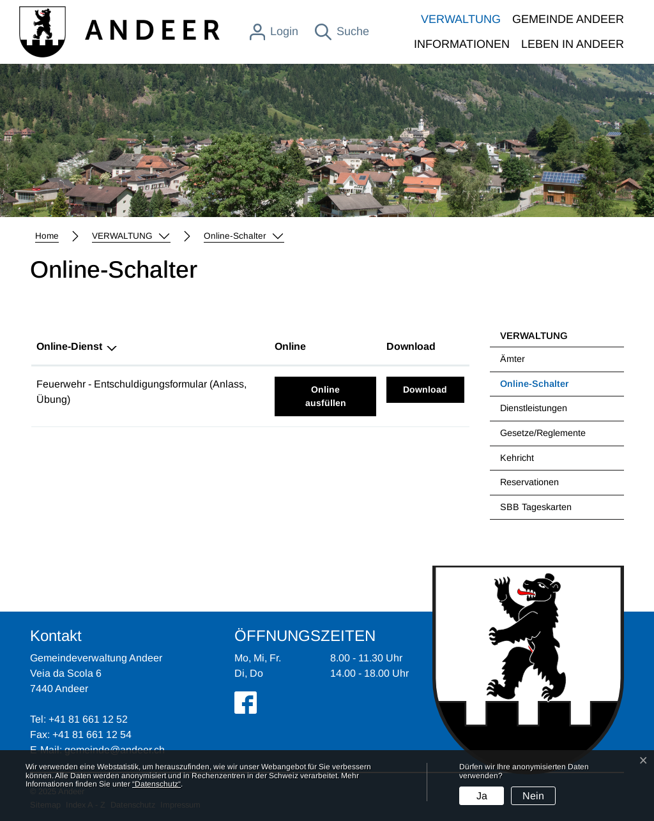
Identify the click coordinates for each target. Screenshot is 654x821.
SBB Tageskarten (536, 507)
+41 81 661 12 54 (92, 734)
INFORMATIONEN (462, 44)
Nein (533, 795)
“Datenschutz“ (156, 784)
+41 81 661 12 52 (88, 719)
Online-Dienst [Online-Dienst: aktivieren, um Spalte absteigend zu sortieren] (69, 346)
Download (433, 388)
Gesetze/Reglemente (543, 433)
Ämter (512, 359)
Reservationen (529, 482)
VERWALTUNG (461, 19)
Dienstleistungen (533, 408)
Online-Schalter (533, 387)
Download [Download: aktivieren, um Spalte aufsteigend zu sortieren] (411, 346)
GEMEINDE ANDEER (568, 19)
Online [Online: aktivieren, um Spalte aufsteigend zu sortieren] (290, 346)
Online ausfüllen (340, 395)
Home (47, 236)
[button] (131, 236)
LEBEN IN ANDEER (572, 44)
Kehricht (517, 458)
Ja (481, 795)
